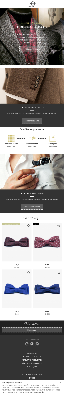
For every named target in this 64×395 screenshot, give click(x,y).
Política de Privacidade (32, 374)
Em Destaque (32, 217)
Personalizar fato (32, 121)
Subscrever (32, 330)
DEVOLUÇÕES (32, 367)
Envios (32, 378)
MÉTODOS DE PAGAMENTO (32, 363)
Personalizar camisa (32, 207)
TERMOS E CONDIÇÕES (32, 356)
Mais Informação (37, 392)
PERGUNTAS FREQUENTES (32, 360)
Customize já (32, 49)
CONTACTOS (32, 353)
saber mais (11, 146)
